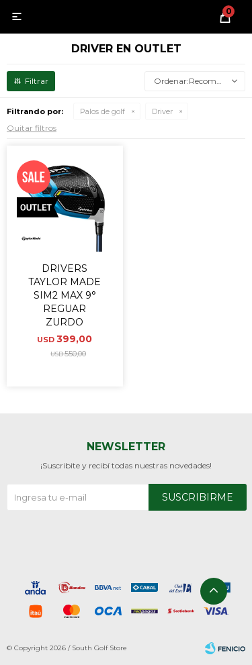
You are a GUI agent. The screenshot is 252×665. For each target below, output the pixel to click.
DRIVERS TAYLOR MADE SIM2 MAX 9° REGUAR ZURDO (64, 295)
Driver (162, 111)
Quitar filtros (31, 128)
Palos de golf (102, 111)
